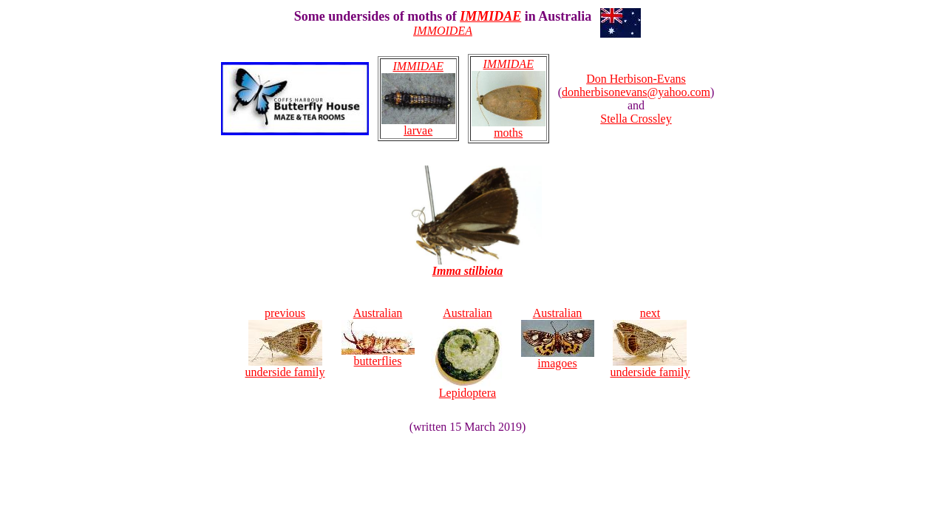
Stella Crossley (635, 118)
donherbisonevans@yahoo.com (636, 92)
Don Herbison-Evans (636, 78)
